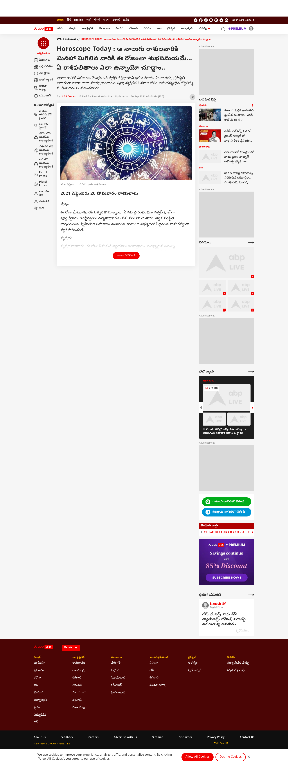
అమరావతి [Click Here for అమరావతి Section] (78, 663)
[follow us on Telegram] (221, 20)
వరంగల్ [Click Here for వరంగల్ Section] (115, 663)
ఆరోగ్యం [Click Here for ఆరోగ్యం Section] (193, 663)
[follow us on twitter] (195, 20)
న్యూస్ (72, 28)
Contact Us (247, 737)
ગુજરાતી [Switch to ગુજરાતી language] (116, 20)
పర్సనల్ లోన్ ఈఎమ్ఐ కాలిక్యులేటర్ (43, 150)
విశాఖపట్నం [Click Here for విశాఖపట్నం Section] (79, 708)
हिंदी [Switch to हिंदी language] (69, 20)
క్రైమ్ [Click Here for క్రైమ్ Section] (37, 708)
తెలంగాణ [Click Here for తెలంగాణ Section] (116, 657)
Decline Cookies (230, 757)
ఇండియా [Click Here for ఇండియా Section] (39, 663)
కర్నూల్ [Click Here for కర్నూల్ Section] (76, 678)
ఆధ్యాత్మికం (187, 28)
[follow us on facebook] (201, 20)
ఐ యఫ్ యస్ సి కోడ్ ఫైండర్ (43, 115)
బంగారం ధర (41, 193)
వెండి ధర (41, 201)
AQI (39, 208)
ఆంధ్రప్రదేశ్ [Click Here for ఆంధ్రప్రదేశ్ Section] (78, 657)
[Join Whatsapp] (226, 20)
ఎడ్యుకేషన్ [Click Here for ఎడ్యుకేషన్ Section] (40, 715)
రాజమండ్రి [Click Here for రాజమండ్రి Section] (78, 671)
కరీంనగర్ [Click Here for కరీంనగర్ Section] (116, 685)
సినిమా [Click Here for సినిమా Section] (154, 663)
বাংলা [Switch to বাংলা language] (106, 20)
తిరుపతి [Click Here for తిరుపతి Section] (77, 685)
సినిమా (147, 28)
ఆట (159, 28)
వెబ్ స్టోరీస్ (42, 73)
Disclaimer (185, 737)
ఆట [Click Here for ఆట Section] (36, 685)
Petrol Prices (40, 174)
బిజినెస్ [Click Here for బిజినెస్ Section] (231, 657)
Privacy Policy (216, 737)
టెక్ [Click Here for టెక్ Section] (35, 722)
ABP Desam (69, 97)
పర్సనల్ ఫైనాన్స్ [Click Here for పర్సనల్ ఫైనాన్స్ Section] (236, 671)
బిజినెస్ (119, 28)
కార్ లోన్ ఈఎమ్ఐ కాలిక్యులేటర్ (43, 163)
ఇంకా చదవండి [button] (126, 256)
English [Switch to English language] (78, 20)
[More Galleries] (251, 371)
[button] (43, 46)
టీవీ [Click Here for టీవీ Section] (152, 671)
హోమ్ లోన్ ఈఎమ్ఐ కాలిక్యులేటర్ (43, 137)
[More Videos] (251, 242)
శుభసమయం (71, 39)
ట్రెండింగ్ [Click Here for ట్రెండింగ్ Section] (38, 693)
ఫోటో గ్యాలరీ (43, 80)
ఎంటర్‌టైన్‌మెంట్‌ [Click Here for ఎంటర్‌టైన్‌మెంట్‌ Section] (159, 657)
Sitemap (157, 737)
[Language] (71, 648)
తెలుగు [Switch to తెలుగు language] (60, 20)
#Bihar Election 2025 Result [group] (224, 532)
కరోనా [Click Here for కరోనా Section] (37, 678)
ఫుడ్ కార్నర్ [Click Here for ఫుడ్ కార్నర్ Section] (194, 671)
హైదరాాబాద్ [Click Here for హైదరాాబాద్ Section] (118, 693)
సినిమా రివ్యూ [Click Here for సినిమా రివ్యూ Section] (157, 685)
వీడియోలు (42, 60)
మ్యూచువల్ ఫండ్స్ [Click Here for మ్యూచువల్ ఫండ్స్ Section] (238, 663)
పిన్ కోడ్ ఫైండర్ (41, 126)
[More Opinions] (251, 594)
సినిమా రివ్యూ (40, 88)
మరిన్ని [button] (204, 28)
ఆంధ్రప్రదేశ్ (87, 28)
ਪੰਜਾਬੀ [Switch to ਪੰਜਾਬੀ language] (97, 20)
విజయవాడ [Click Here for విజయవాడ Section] (79, 693)
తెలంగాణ (104, 28)
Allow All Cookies (198, 757)
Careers (93, 737)
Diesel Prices (40, 184)
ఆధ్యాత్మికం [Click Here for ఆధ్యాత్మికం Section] (40, 700)
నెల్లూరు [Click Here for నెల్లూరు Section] (77, 700)
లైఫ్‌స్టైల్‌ (171, 28)
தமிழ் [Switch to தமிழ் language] (126, 20)
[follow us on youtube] (211, 20)
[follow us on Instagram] (216, 20)
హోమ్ (60, 28)
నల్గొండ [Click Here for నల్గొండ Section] (115, 671)
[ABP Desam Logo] (43, 29)
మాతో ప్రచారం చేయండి (243, 20)
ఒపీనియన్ (42, 96)
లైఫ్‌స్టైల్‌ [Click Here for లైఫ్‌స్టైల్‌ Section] (192, 657)
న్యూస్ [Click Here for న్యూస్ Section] (37, 657)
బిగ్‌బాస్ (133, 28)
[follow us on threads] (206, 20)
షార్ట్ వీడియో (43, 67)
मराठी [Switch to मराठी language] (88, 20)
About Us (40, 737)
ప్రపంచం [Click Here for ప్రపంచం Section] (39, 671)
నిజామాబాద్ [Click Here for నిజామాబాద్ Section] (118, 678)
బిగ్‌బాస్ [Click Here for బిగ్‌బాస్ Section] (154, 678)
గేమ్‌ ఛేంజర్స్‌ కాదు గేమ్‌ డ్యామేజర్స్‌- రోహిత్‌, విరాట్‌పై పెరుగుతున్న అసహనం (223, 619)
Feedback (67, 737)
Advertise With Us (125, 737)
